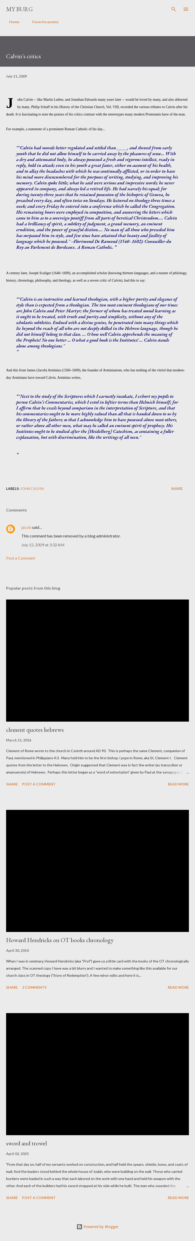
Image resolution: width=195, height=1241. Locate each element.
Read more (178, 784)
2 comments (34, 987)
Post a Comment (20, 558)
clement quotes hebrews (35, 730)
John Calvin (32, 488)
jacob (26, 527)
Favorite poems (42, 22)
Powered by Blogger (97, 1226)
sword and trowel (26, 1143)
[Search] (174, 9)
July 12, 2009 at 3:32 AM (42, 544)
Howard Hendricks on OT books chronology (59, 940)
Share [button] (177, 488)
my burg (19, 9)
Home (11, 22)
